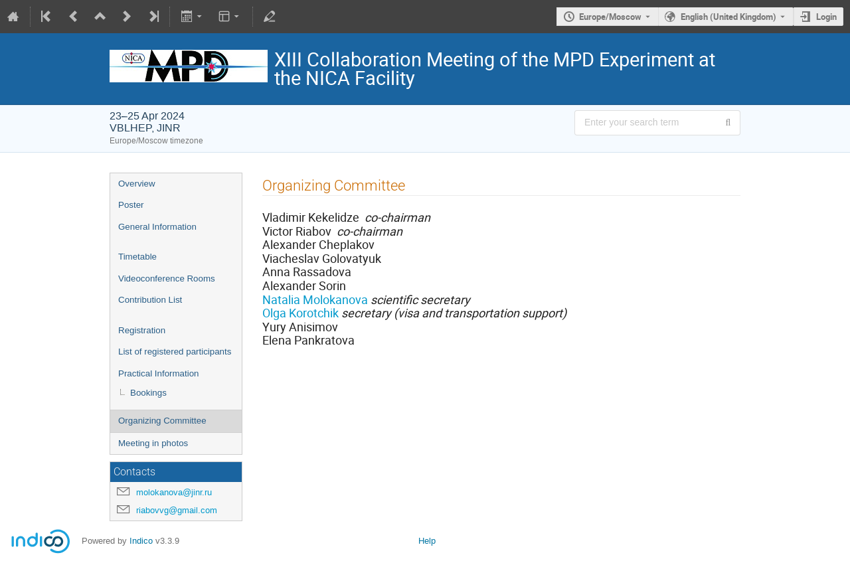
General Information (157, 227)
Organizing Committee (162, 421)
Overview (136, 184)
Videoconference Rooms (166, 278)
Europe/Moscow (610, 17)
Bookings (148, 393)
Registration (141, 330)
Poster (131, 205)
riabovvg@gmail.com (176, 510)
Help (427, 540)
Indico (141, 540)
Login (826, 17)
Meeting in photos (153, 443)
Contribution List (150, 300)
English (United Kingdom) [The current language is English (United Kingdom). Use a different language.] (728, 17)
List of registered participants (174, 352)
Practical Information (158, 373)
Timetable (137, 257)
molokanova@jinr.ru (174, 492)
